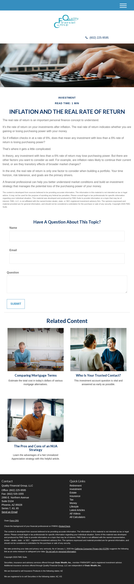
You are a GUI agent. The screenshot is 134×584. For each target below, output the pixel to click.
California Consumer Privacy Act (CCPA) (92, 549)
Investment (75, 489)
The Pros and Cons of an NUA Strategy (35, 448)
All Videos (75, 513)
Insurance (75, 496)
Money (73, 503)
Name (13, 227)
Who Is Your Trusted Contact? (98, 375)
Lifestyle (74, 506)
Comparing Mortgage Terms (36, 375)
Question (13, 272)
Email (13, 250)
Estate (73, 492)
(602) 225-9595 (97, 37)
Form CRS (14, 521)
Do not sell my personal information (61, 551)
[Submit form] (16, 304)
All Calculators (77, 517)
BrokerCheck (64, 526)
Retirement (75, 485)
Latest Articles (77, 510)
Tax (71, 499)
